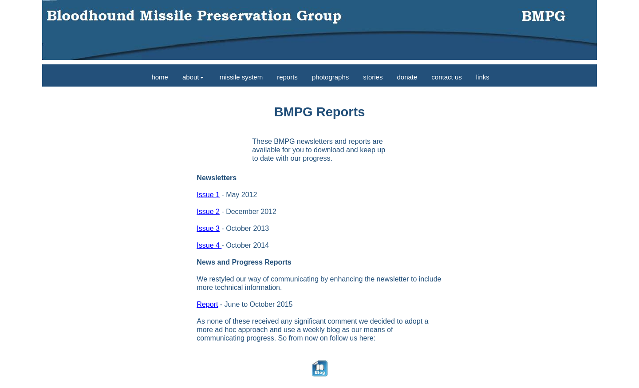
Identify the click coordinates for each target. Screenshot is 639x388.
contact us (446, 77)
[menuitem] (158, 75)
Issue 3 (208, 228)
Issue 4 (209, 245)
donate (407, 77)
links (482, 77)
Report (207, 304)
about (193, 77)
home (159, 77)
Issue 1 (208, 194)
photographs (330, 77)
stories (373, 77)
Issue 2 (208, 211)
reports (287, 77)
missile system (240, 77)
